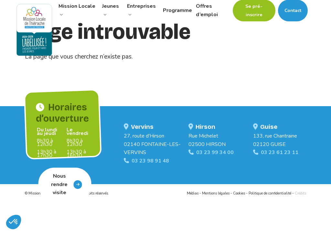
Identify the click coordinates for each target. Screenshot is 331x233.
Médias (192, 193)
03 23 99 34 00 (211, 152)
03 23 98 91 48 (146, 160)
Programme (177, 10)
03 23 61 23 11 (275, 152)
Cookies (239, 193)
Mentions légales (216, 193)
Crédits (300, 193)
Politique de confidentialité (270, 193)
